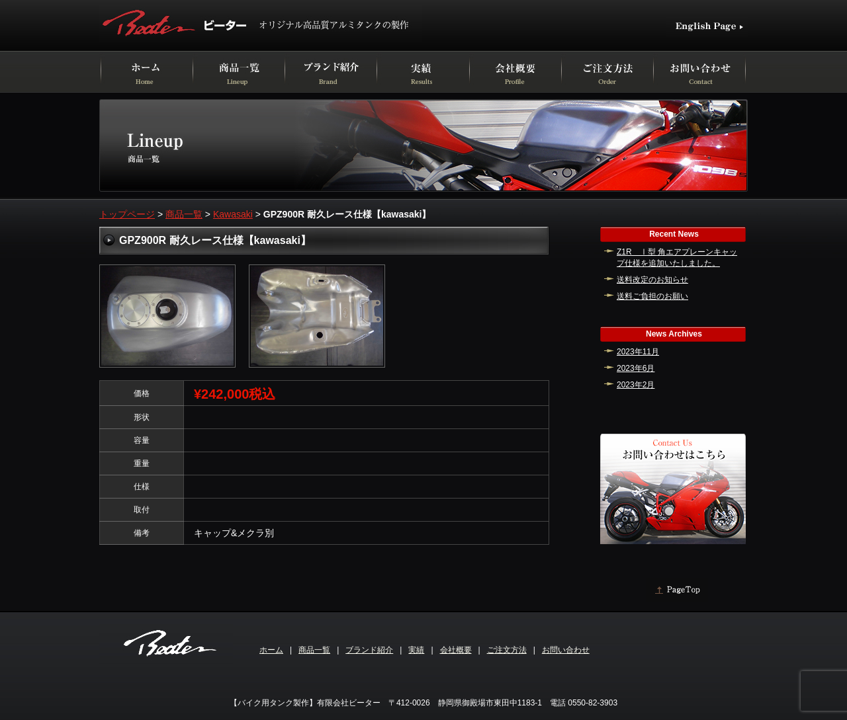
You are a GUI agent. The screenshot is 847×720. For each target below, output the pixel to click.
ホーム (271, 650)
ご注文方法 (507, 650)
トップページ (127, 214)
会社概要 (456, 650)
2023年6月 (635, 368)
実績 (416, 650)
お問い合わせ (566, 650)
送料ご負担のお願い (652, 296)
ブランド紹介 (369, 650)
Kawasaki (233, 214)
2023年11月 (638, 351)
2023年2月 (635, 384)
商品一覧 (183, 214)
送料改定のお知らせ (652, 279)
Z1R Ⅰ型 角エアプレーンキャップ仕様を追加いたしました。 (677, 257)
